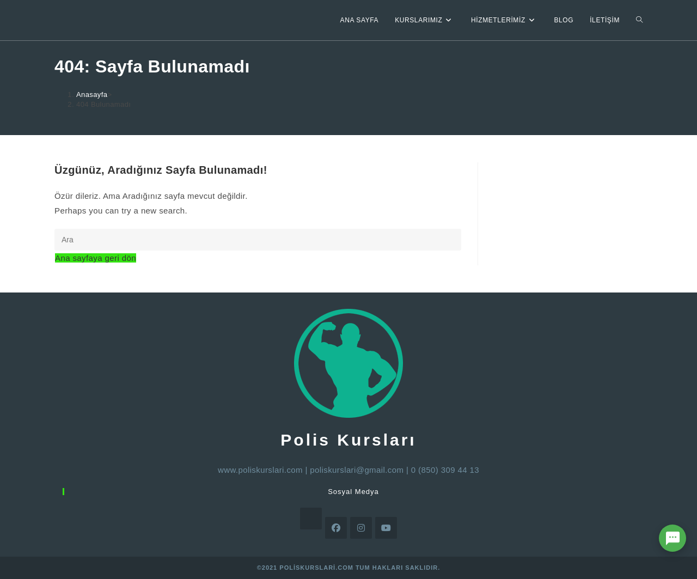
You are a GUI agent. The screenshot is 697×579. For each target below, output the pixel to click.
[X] (311, 518)
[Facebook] (336, 528)
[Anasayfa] (91, 94)
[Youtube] (386, 528)
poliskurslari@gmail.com (356, 469)
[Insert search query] (257, 240)
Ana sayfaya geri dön (95, 258)
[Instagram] (361, 528)
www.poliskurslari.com (260, 469)
